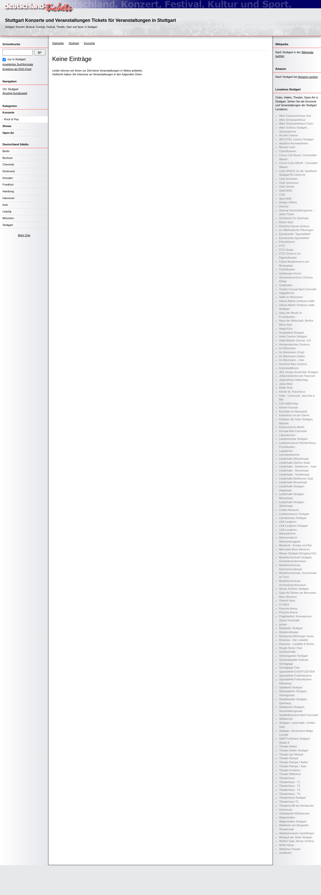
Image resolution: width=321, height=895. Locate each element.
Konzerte (8, 112)
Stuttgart (8, 224)
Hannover (9, 198)
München (8, 218)
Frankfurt (8, 184)
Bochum (8, 157)
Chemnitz (8, 164)
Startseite (58, 43)
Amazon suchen (308, 76)
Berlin (6, 151)
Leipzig (7, 211)
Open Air (8, 132)
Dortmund (9, 171)
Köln (5, 204)
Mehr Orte (24, 235)
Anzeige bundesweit (15, 93)
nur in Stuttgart (17, 59)
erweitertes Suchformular (18, 64)
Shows (7, 126)
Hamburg (8, 191)
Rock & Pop (11, 119)
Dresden (8, 178)
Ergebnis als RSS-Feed (17, 69)
